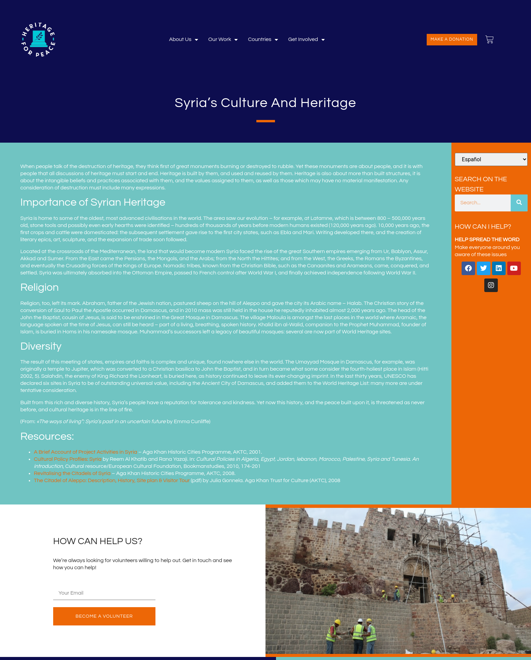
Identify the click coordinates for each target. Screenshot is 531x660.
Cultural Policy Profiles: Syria (68, 459)
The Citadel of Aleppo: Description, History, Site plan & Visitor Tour (112, 480)
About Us (183, 39)
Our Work (223, 39)
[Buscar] (519, 202)
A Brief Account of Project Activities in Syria (85, 452)
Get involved (306, 39)
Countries (263, 39)
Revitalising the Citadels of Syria (72, 473)
